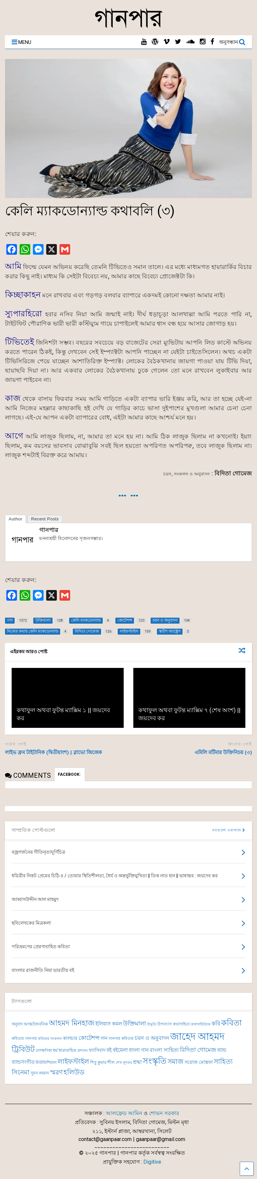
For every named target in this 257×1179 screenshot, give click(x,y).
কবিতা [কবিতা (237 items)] (231, 1023)
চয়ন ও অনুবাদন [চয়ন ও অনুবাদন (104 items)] (152, 1038)
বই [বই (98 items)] (109, 1050)
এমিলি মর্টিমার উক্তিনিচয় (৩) (223, 752)
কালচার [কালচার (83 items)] (70, 1038)
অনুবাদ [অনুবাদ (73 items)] (17, 1024)
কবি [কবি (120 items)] (215, 1023)
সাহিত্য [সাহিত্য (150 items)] (223, 1061)
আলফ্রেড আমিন (124, 1113)
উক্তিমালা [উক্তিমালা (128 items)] (134, 1023)
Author (15, 518)
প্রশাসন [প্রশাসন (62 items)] (82, 1050)
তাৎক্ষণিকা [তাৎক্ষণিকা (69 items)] (44, 1050)
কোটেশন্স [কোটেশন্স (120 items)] (88, 1037)
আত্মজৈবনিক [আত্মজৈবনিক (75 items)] (36, 1024)
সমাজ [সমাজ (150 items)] (176, 1061)
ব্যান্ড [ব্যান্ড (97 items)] (221, 1050)
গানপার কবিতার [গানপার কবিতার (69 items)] (121, 1038)
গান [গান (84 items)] (103, 1038)
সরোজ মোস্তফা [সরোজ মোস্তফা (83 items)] (199, 1062)
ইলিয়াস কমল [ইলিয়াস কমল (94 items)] (108, 1024)
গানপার (48, 529)
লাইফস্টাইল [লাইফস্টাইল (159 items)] (73, 1061)
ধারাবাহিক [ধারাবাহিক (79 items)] (67, 1050)
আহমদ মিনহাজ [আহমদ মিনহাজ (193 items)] (71, 1023)
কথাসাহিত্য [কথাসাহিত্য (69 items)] (181, 1024)
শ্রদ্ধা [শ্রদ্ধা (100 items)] (137, 1062)
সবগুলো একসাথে (228, 830)
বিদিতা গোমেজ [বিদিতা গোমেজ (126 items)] (198, 1049)
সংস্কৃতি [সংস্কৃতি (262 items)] (155, 1061)
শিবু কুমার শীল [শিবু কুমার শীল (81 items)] (102, 1062)
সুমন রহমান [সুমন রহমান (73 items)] (40, 1073)
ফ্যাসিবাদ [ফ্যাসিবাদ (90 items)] (97, 1050)
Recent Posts (45, 518)
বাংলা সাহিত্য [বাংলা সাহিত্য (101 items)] (164, 1050)
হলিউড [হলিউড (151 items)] (74, 1072)
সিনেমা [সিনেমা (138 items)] (21, 1072)
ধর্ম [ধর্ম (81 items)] (55, 1050)
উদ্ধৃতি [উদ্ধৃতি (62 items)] (151, 1024)
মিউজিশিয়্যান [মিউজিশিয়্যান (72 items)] (46, 1062)
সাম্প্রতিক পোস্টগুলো (33, 830)
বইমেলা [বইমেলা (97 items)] (120, 1050)
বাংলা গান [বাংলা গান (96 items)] (139, 1050)
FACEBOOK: (69, 774)
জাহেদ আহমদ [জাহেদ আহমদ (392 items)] (197, 1036)
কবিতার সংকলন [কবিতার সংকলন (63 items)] (50, 1038)
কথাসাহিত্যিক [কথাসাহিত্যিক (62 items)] (200, 1024)
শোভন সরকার (164, 1113)
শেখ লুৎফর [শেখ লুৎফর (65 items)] (124, 1062)
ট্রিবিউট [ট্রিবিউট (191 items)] (23, 1049)
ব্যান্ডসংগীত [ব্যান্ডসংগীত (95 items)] (23, 1062)
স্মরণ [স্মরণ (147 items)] (56, 1072)
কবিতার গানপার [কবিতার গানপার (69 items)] (24, 1038)
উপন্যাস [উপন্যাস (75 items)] (164, 1024)
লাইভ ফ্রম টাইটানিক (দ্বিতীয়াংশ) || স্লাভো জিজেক (53, 752)
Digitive (152, 1162)
